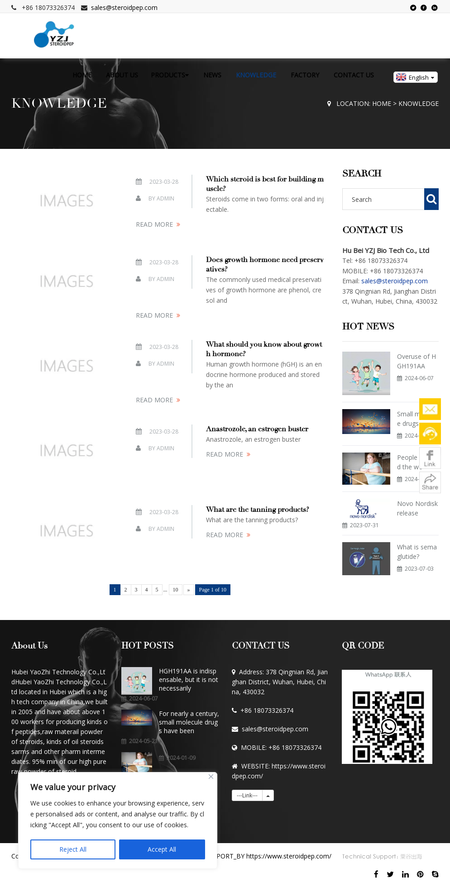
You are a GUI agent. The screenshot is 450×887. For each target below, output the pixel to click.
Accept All (162, 849)
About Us (29, 645)
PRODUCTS (170, 75)
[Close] (211, 776)
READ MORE (154, 224)
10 (175, 590)
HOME (81, 75)
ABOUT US (122, 75)
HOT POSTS (147, 645)
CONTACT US (354, 75)
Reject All (72, 849)
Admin (165, 198)
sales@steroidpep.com (124, 7)
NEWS (212, 75)
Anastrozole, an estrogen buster (257, 429)
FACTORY (305, 75)
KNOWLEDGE (256, 75)
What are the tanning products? (257, 509)
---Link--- (247, 795)
